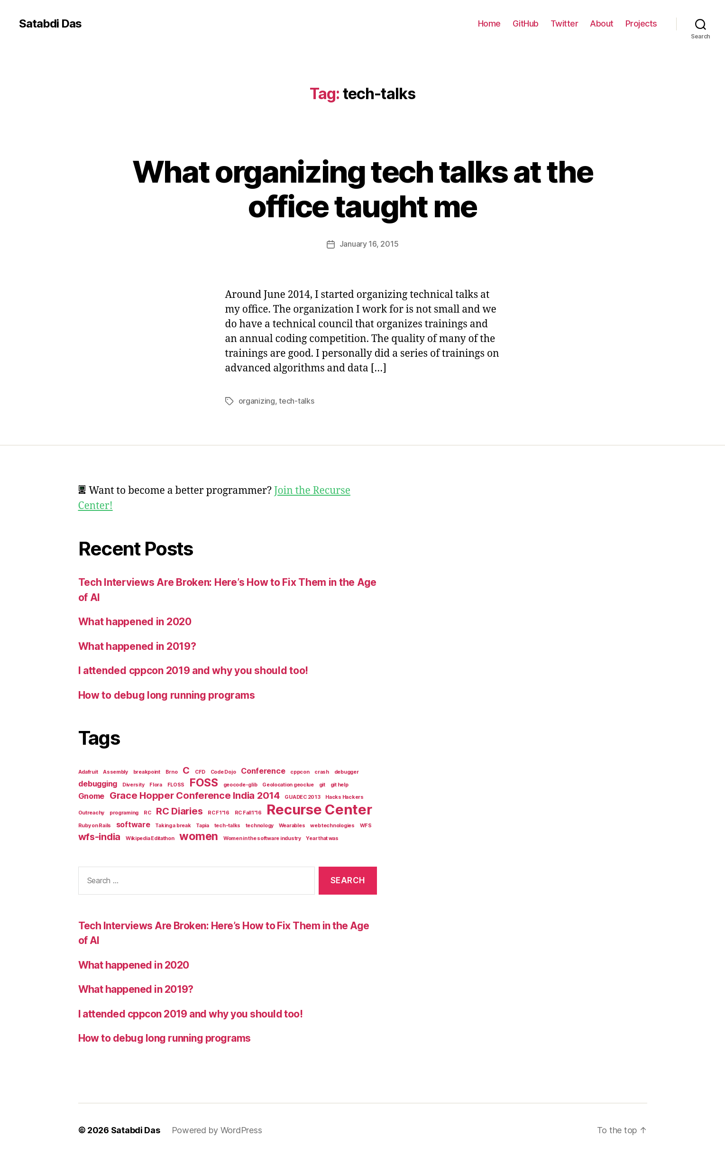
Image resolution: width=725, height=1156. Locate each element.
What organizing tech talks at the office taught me (362, 188)
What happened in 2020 (135, 621)
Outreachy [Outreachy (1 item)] (91, 812)
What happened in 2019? (137, 645)
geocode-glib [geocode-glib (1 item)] (240, 784)
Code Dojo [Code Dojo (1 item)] (223, 771)
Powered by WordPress (217, 1129)
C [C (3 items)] (186, 769)
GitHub (526, 23)
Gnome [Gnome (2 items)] (91, 795)
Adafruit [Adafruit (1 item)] (88, 771)
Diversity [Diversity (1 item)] (133, 784)
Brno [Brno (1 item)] (171, 771)
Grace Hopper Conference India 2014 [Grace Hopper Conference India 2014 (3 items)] (195, 794)
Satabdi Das (50, 23)
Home (489, 23)
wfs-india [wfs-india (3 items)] (99, 836)
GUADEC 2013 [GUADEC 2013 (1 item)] (302, 796)
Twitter (564, 23)
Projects (641, 23)
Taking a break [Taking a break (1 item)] (173, 825)
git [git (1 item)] (322, 784)
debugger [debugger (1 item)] (346, 771)
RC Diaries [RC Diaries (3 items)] (179, 810)
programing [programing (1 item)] (124, 812)
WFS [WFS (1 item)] (366, 825)
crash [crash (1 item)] (321, 771)
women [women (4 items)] (198, 835)
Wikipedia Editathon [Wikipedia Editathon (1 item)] (150, 837)
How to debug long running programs (166, 694)
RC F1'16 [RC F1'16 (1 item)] (218, 812)
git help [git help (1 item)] (339, 784)
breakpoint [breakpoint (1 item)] (146, 771)
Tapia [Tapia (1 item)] (202, 825)
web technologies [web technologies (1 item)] (332, 825)
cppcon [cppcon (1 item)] (299, 771)
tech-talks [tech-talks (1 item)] (227, 825)
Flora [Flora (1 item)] (155, 784)
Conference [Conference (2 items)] (263, 770)
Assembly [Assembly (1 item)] (115, 771)
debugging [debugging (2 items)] (98, 782)
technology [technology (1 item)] (260, 825)
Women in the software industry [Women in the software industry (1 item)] (262, 837)
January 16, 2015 (369, 244)
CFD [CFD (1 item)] (200, 771)
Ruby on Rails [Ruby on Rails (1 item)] (94, 825)
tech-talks (296, 400)
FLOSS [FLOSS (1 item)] (176, 784)
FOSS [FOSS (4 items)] (204, 781)
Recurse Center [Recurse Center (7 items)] (319, 808)
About (602, 23)
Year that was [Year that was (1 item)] (322, 837)
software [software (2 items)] (133, 823)
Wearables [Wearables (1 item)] (292, 825)
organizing (257, 400)
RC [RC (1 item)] (147, 812)
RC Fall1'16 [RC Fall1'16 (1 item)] (248, 812)
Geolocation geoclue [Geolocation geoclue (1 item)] (288, 784)
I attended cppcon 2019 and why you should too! (193, 669)
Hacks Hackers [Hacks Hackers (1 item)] (344, 796)
